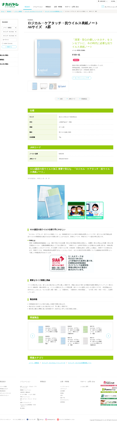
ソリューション (38, 7)
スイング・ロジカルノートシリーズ (33, 11)
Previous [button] (32, 336)
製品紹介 (27, 7)
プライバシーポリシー (5, 419)
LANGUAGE (102, 1)
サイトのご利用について (19, 419)
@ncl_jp (41, 419)
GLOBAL (113, 1)
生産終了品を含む (8, 43)
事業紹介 (48, 7)
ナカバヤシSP (31, 419)
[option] (48, 335)
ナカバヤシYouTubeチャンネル (66, 419)
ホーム (2, 11)
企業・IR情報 (58, 7)
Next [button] (108, 336)
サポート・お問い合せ (72, 7)
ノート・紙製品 (18, 11)
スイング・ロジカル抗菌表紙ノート (53, 11)
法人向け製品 (4, 64)
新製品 (2, 59)
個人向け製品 (4, 55)
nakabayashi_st (51, 419)
